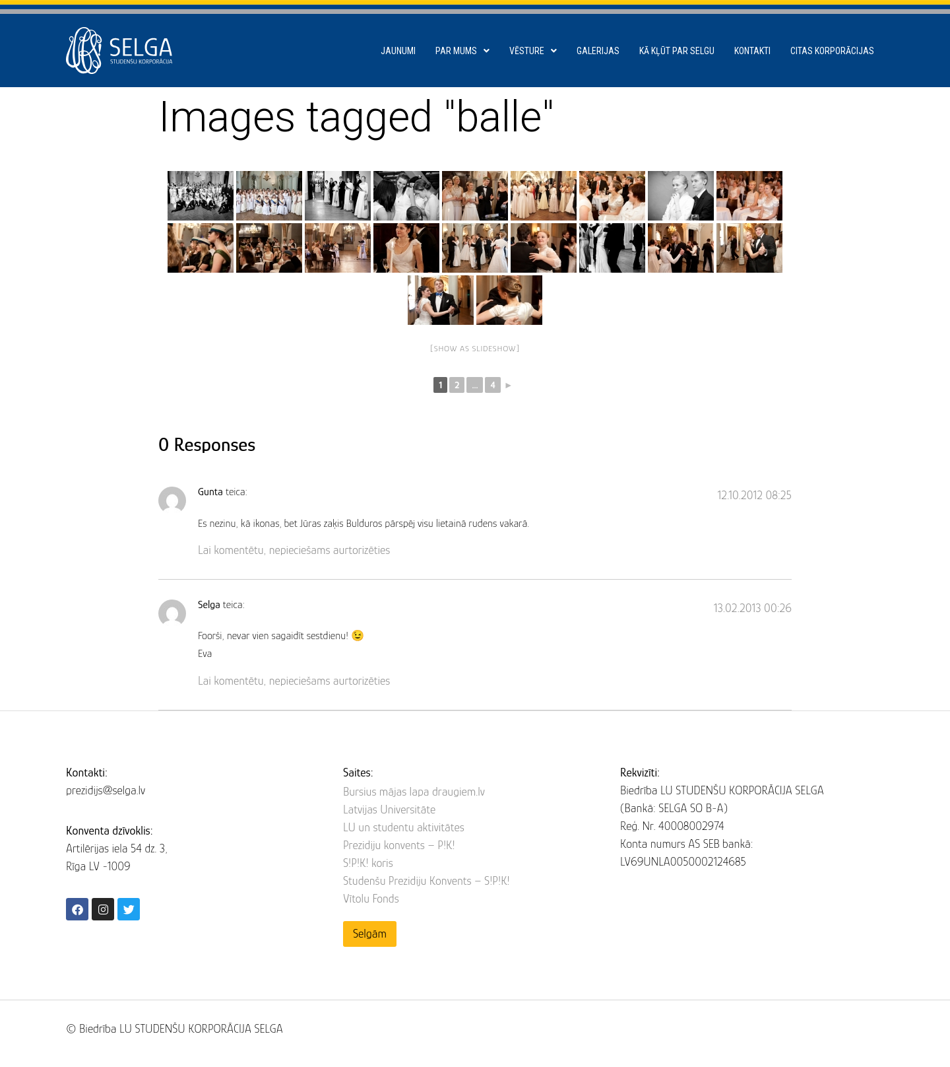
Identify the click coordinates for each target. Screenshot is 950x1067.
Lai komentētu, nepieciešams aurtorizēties (294, 550)
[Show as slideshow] (475, 348)
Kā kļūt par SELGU (676, 51)
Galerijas (598, 51)
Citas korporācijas (832, 51)
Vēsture (533, 51)
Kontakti (752, 51)
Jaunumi (398, 51)
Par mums (462, 51)
